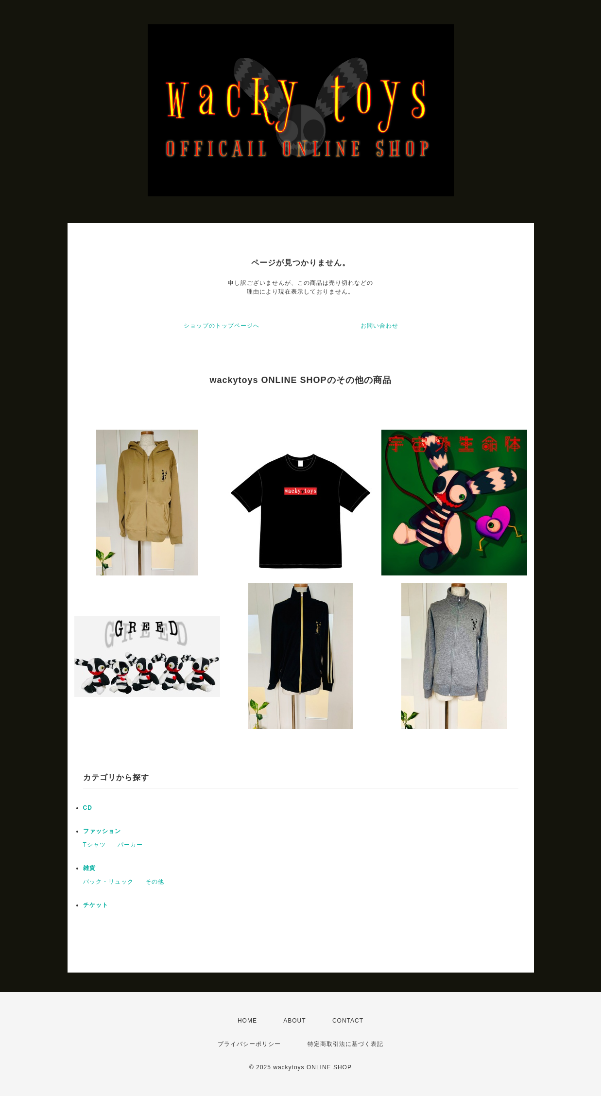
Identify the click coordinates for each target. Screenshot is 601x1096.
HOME (247, 1020)
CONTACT (347, 1020)
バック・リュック (108, 881)
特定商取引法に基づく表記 (345, 1044)
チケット (95, 905)
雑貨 (89, 868)
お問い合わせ (379, 325)
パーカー (130, 844)
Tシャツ (94, 844)
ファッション (102, 831)
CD (87, 807)
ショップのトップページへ (221, 325)
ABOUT (294, 1020)
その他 (154, 881)
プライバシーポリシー (249, 1044)
